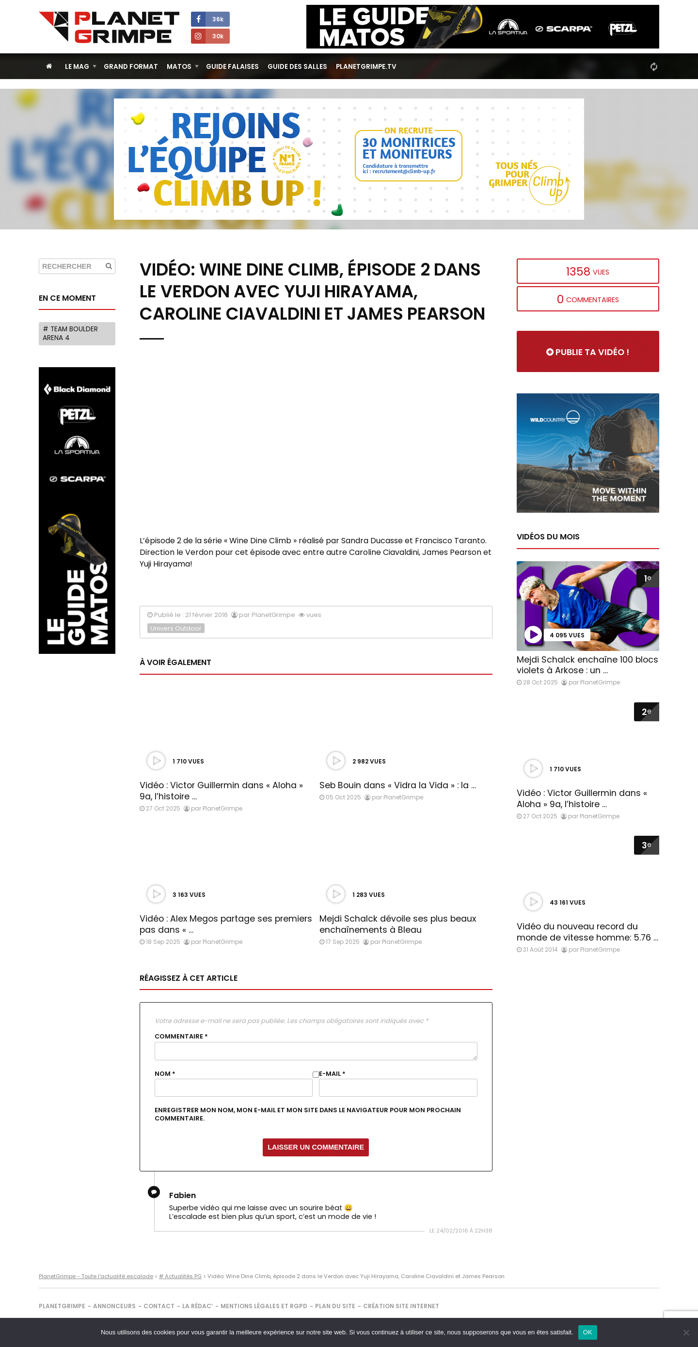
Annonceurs (114, 1306)
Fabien (182, 1195)
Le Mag (77, 66)
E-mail (332, 1074)
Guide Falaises (232, 66)
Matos (179, 66)
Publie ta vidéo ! (587, 352)
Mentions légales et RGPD (264, 1306)
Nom (165, 1074)
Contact (158, 1306)
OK (587, 1332)
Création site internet (401, 1306)
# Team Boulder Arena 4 (70, 333)
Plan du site (335, 1306)
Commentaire (181, 1036)
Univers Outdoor (176, 628)
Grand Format (131, 66)
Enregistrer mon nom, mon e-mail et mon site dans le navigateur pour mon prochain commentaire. (308, 1114)
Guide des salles (297, 66)
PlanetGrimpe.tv (366, 66)
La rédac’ (197, 1306)
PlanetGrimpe (62, 1306)
